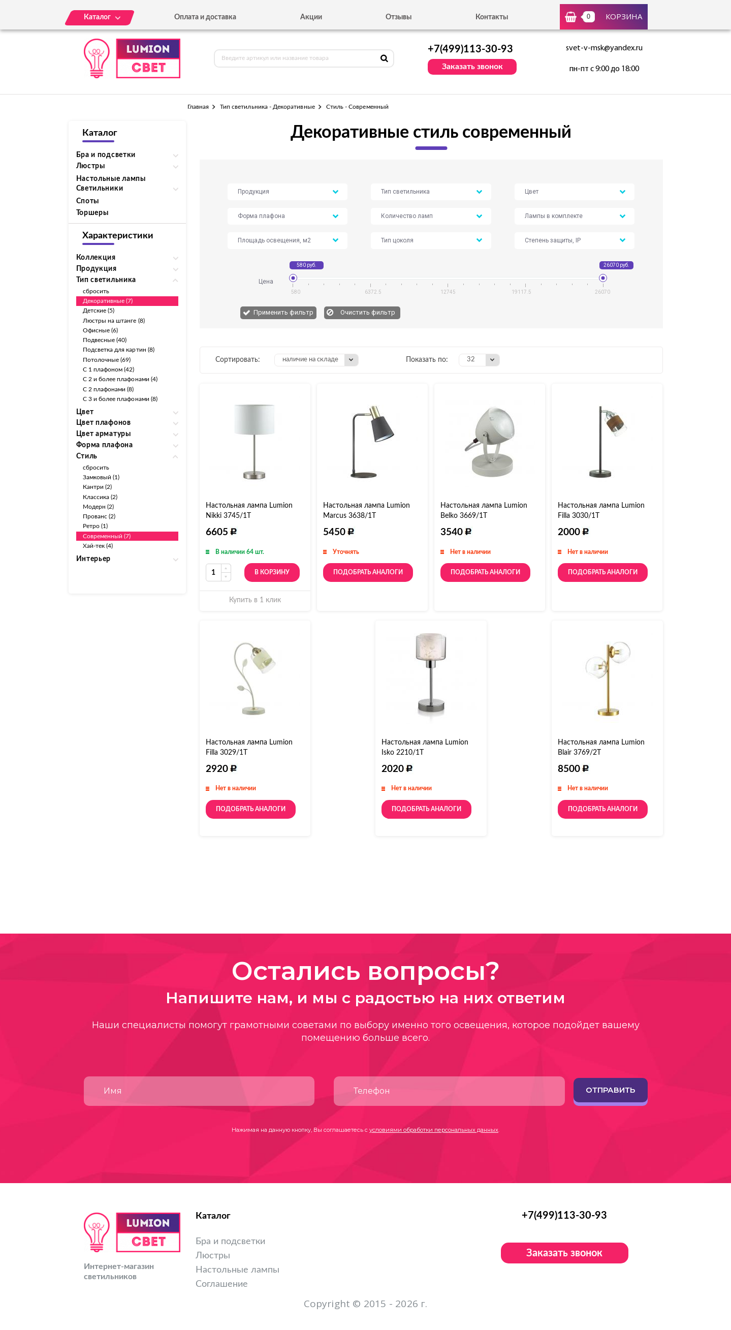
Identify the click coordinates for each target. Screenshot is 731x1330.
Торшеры (92, 212)
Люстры (213, 1255)
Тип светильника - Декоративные (267, 107)
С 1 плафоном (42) (109, 369)
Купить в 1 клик (255, 600)
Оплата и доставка (205, 17)
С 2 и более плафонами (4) (120, 379)
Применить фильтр (283, 312)
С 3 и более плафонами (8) (120, 399)
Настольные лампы (111, 178)
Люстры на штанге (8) (114, 321)
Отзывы (398, 17)
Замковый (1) (101, 477)
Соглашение (222, 1284)
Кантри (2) (97, 487)
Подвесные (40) (105, 340)
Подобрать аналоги (368, 572)
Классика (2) (100, 497)
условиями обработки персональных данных (433, 1129)
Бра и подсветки (230, 1241)
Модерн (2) (98, 507)
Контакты (491, 17)
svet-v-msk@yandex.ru (604, 48)
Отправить (610, 1090)
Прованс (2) (99, 516)
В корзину (272, 572)
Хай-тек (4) (98, 546)
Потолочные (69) (107, 360)
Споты (88, 201)
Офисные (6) (100, 330)
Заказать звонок (472, 67)
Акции (311, 17)
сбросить (96, 291)
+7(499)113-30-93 (470, 49)
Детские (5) (99, 310)
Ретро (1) (95, 526)
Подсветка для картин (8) (118, 350)
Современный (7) (107, 536)
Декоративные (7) (108, 301)
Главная (198, 107)
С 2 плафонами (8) (108, 389)
